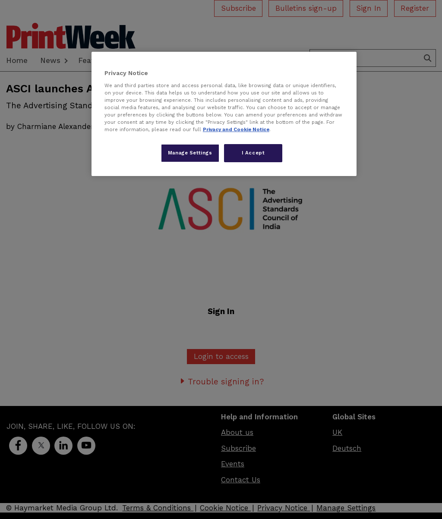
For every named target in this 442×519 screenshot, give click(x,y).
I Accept (253, 153)
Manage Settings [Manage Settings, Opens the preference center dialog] (190, 153)
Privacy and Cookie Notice (236, 129)
